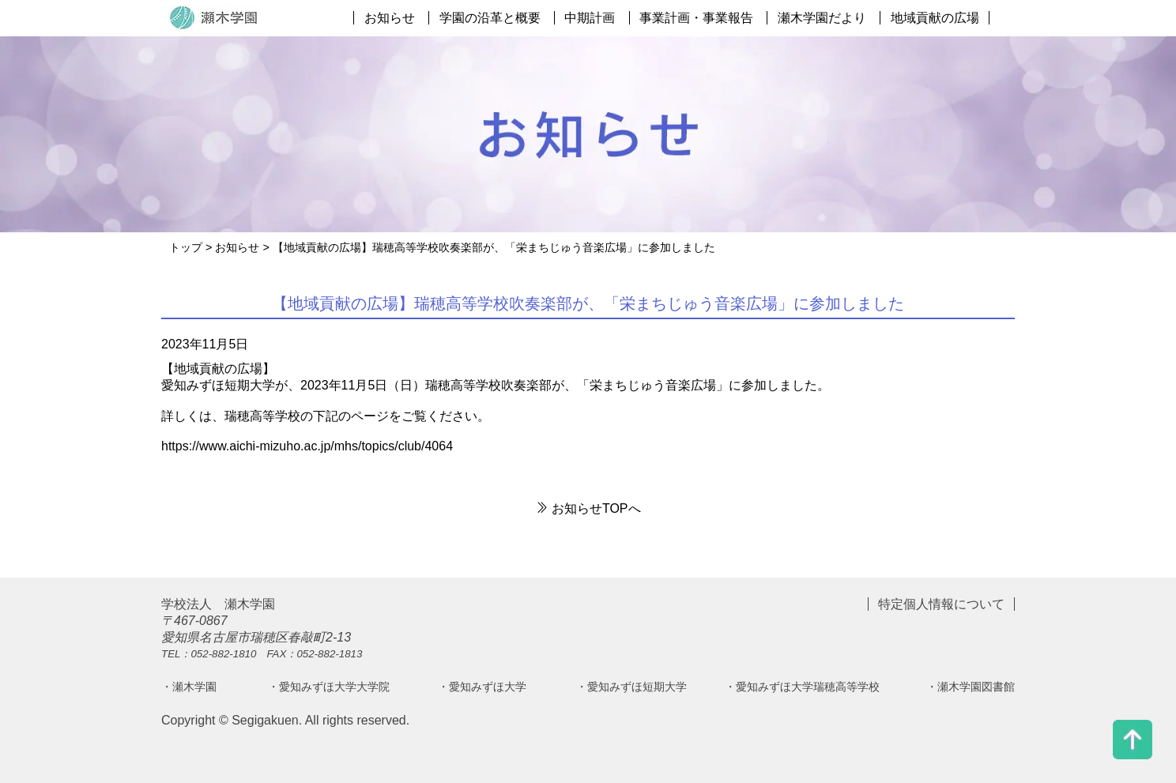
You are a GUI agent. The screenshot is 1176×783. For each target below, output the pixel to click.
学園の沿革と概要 (490, 17)
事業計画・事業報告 (696, 17)
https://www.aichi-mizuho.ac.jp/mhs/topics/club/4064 (307, 446)
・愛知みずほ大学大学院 (329, 686)
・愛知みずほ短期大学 (631, 686)
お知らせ (389, 17)
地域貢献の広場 (935, 17)
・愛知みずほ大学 (482, 686)
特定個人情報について (941, 604)
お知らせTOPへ (587, 508)
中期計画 (589, 17)
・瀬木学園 (189, 686)
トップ (185, 247)
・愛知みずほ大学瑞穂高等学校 (802, 686)
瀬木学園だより (822, 17)
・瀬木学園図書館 (970, 686)
